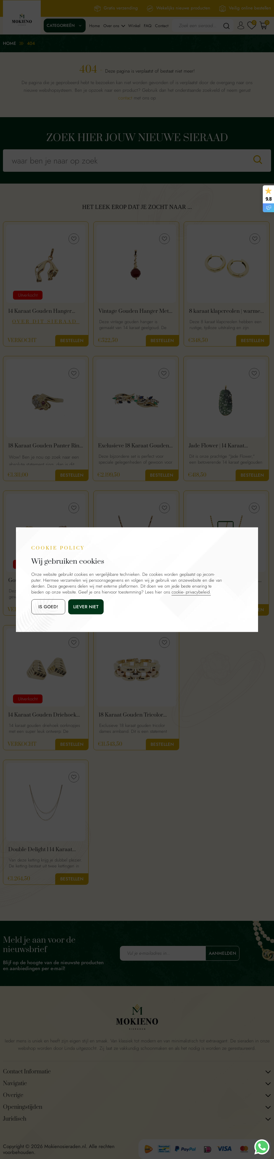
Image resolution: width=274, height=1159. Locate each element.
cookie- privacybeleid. (191, 592)
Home (94, 26)
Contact (161, 26)
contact (125, 97)
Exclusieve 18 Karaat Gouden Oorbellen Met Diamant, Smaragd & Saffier (133, 446)
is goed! (48, 606)
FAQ (147, 26)
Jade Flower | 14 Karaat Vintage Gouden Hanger (218, 446)
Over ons (111, 26)
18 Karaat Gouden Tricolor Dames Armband (131, 715)
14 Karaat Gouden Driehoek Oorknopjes (42, 715)
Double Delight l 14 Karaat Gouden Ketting (40, 850)
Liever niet (86, 606)
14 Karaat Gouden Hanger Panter (40, 311)
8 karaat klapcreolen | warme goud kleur (224, 311)
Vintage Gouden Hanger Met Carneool (134, 311)
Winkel (134, 26)
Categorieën (61, 25)
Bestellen (72, 340)
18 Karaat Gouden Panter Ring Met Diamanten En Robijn (45, 446)
